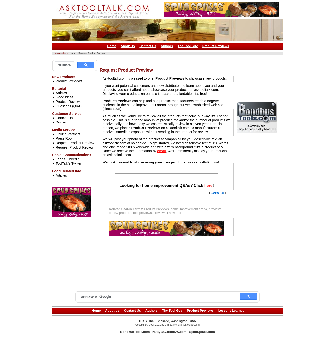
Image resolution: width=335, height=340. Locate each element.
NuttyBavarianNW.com (169, 332)
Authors (167, 46)
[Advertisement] (189, 60)
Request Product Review (74, 147)
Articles (61, 93)
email (161, 151)
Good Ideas (64, 97)
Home (111, 46)
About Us (128, 46)
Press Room (65, 138)
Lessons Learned (231, 310)
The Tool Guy (188, 46)
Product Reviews (68, 102)
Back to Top (217, 193)
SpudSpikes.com (202, 332)
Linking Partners (68, 134)
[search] (64, 65)
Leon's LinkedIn (68, 159)
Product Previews (215, 46)
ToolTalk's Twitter (68, 163)
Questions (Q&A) (69, 106)
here (208, 185)
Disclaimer (64, 122)
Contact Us (147, 46)
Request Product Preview (91, 53)
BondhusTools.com (135, 332)
